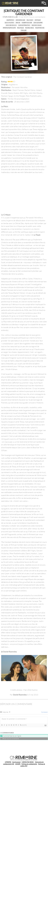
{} (23, 725)
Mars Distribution (24, 25)
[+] (25, 725)
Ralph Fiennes (39, 28)
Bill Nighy (30, 20)
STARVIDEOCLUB (10, 17)
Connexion (44, 712)
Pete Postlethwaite (9, 28)
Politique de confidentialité (29, 764)
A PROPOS (8, 762)
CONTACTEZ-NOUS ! (28, 762)
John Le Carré (38, 22)
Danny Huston (9, 22)
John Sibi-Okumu (11, 25)
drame (18, 22)
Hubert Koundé (27, 22)
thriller (23, 30)
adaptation (10, 20)
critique (37, 20)
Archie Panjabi (20, 20)
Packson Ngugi (36, 25)
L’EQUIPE (17, 764)
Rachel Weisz (29, 28)
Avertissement (16, 762)
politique (20, 28)
